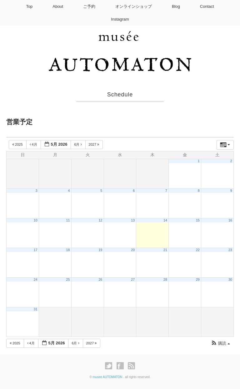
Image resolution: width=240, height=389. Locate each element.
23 (230, 250)
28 (165, 279)
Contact (207, 6)
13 (133, 220)
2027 (94, 144)
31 (36, 309)
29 (198, 279)
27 (133, 279)
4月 (34, 144)
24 (36, 279)
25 (68, 279)
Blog (176, 6)
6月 (78, 144)
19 (100, 250)
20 (133, 250)
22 (198, 250)
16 (230, 220)
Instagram (120, 19)
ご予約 (89, 6)
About (57, 6)
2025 (18, 144)
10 (36, 220)
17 (36, 250)
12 (100, 220)
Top (29, 6)
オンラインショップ (133, 6)
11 (68, 220)
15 (198, 220)
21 (165, 250)
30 (230, 279)
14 (165, 220)
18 (68, 250)
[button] (220, 343)
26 (100, 279)
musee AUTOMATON (108, 377)
